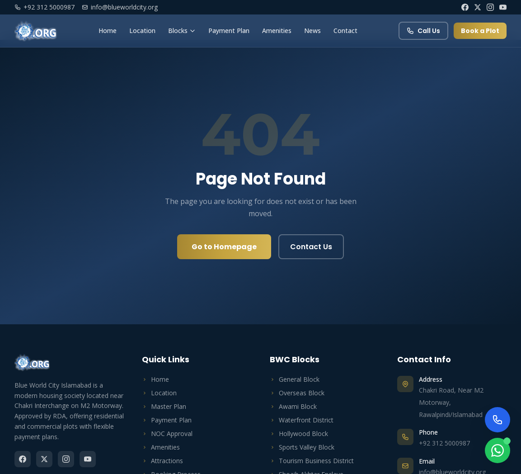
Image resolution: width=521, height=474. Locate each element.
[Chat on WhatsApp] (497, 450)
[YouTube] (503, 7)
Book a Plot (480, 30)
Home (108, 30)
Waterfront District (301, 420)
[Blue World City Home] (35, 31)
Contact (345, 30)
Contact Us (311, 247)
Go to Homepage (224, 247)
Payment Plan (228, 30)
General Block (294, 379)
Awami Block (293, 406)
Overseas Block (297, 393)
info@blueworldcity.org (120, 7)
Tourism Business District (312, 460)
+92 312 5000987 (44, 7)
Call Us (423, 30)
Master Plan (164, 406)
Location (142, 30)
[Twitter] (477, 7)
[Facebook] (465, 7)
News (312, 30)
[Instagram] (490, 7)
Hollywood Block (299, 433)
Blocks (182, 30)
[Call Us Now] (497, 419)
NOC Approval (167, 433)
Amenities (276, 30)
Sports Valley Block (302, 447)
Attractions (162, 460)
